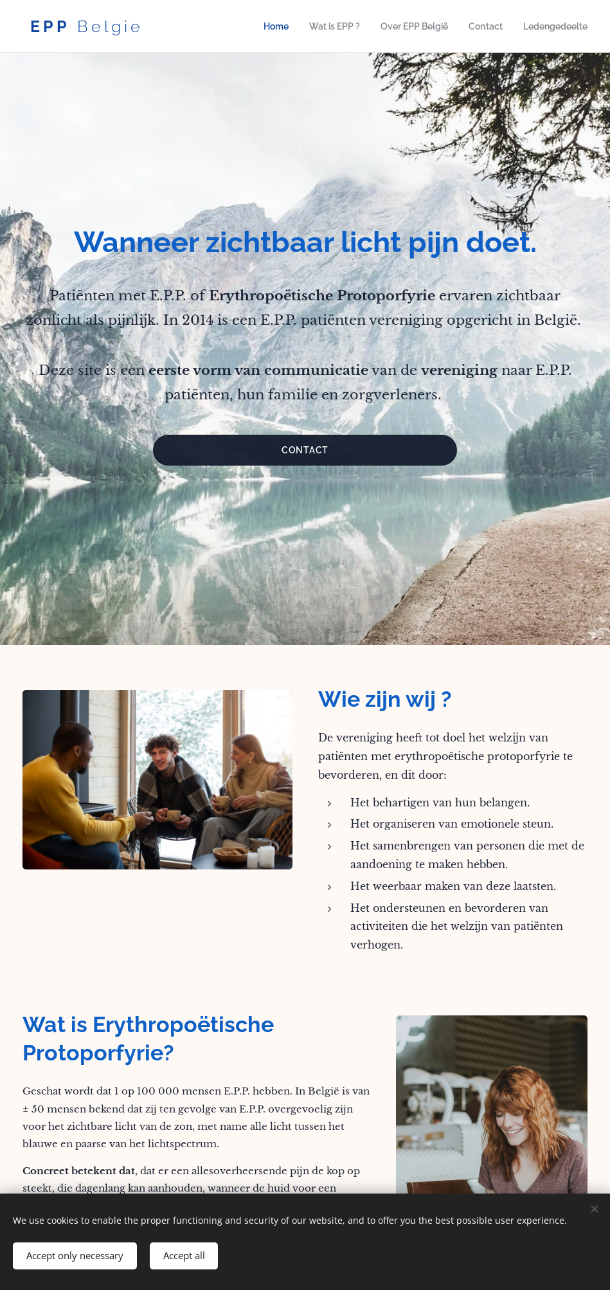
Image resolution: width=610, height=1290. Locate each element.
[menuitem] (288, 26)
